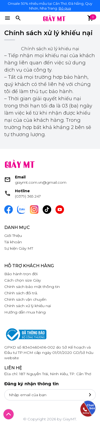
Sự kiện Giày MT (18, 248)
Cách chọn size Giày (22, 280)
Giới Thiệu (13, 235)
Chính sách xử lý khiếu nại (27, 305)
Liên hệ (13, 367)
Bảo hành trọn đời (21, 273)
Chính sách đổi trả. (21, 293)
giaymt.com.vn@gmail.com (40, 182)
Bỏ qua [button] (65, 8)
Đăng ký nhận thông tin (31, 383)
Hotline (22, 191)
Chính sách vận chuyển (25, 299)
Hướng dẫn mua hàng (25, 312)
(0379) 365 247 (28, 196)
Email (20, 177)
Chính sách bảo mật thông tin (32, 286)
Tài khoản (13, 242)
